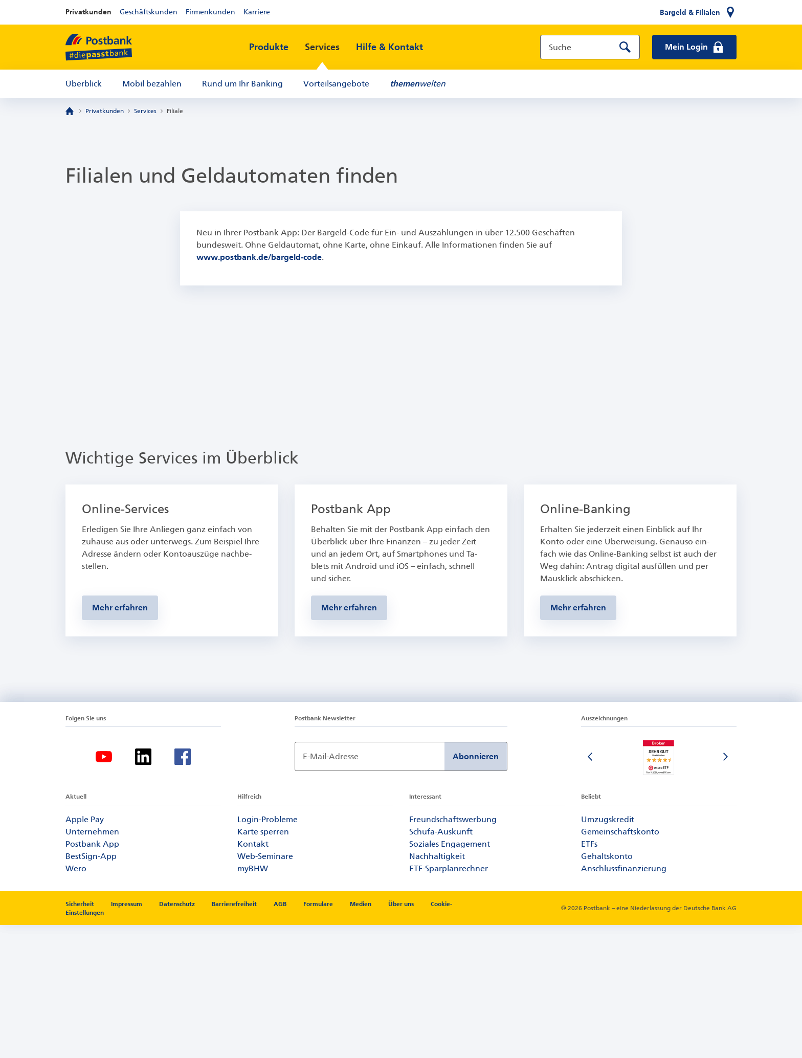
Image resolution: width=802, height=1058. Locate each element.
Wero (75, 1001)
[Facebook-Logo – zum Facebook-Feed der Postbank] (182, 889)
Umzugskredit (607, 952)
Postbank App (92, 977)
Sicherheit (80, 1037)
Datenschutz (177, 1037)
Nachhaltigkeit (437, 989)
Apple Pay (84, 952)
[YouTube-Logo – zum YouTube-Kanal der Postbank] (104, 889)
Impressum (127, 1037)
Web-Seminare (265, 989)
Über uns (401, 1037)
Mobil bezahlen (152, 84)
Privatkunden (88, 12)
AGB (281, 1037)
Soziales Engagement (449, 977)
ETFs (589, 977)
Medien (361, 1037)
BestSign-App (91, 989)
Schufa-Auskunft (441, 964)
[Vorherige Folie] (591, 890)
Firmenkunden (210, 12)
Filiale (175, 111)
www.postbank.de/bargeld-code (259, 257)
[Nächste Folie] (726, 890)
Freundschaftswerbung (453, 952)
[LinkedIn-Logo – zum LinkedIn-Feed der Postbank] (143, 889)
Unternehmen (92, 964)
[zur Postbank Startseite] (98, 47)
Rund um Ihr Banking (242, 84)
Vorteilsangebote (336, 84)
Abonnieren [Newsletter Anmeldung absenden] (476, 889)
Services (322, 47)
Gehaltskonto (607, 989)
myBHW (252, 1001)
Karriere (256, 12)
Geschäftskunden (148, 12)
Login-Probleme (267, 952)
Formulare (319, 1037)
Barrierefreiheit (235, 1037)
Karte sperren (263, 964)
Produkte (268, 47)
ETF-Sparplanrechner (448, 1001)
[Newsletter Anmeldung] (369, 889)
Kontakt (253, 977)
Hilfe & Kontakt (389, 47)
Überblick (83, 84)
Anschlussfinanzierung (623, 1001)
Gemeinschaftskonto (620, 964)
